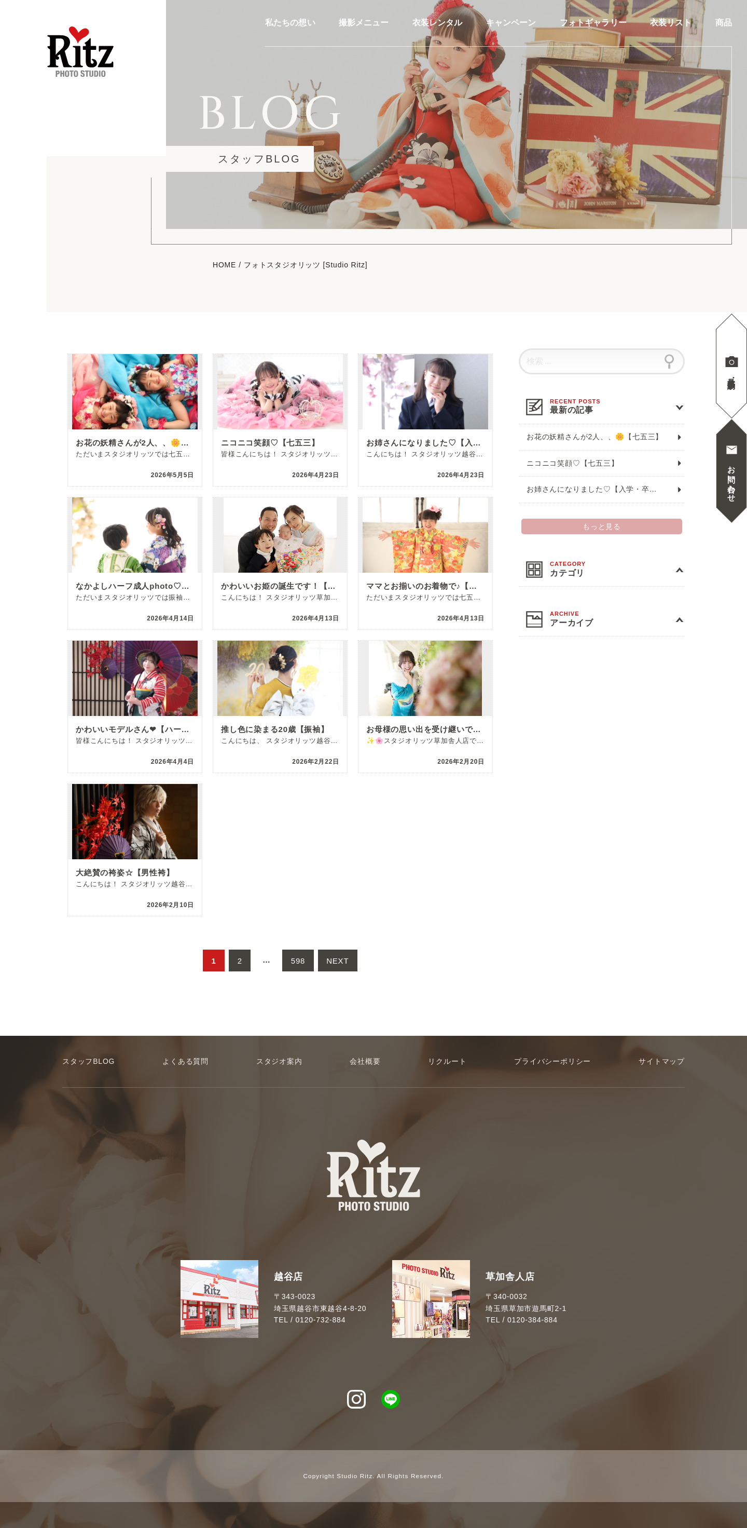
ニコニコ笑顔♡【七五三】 (573, 463)
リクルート (447, 1061)
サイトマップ (662, 1061)
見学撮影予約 (732, 374)
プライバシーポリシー (552, 1061)
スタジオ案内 (279, 1061)
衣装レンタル (437, 23)
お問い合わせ (731, 479)
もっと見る (602, 526)
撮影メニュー (364, 23)
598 (298, 964)
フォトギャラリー (593, 23)
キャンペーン (511, 23)
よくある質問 (185, 1061)
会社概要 (365, 1061)
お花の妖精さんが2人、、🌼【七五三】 (595, 436)
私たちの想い (290, 23)
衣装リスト (671, 23)
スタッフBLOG (88, 1061)
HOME (224, 265)
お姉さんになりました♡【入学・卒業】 (596, 489)
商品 (723, 23)
